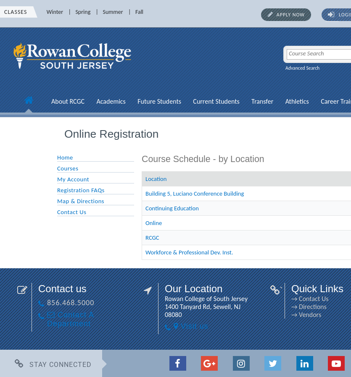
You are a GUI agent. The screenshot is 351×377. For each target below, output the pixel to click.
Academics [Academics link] (110, 101)
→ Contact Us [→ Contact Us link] (309, 299)
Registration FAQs (81, 190)
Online (153, 223)
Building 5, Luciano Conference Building (194, 193)
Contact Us (71, 212)
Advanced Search (302, 68)
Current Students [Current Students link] (216, 101)
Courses (67, 168)
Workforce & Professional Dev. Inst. (189, 252)
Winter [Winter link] (55, 12)
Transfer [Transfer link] (262, 101)
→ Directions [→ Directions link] (309, 307)
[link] (74, 73)
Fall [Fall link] (139, 12)
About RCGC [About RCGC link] (67, 101)
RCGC (152, 237)
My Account (73, 179)
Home (65, 157)
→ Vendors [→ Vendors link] (306, 315)
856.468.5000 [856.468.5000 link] (70, 302)
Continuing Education (172, 208)
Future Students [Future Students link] (159, 101)
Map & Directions (80, 201)
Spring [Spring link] (82, 12)
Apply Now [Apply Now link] (291, 15)
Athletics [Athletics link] (297, 101)
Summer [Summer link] (113, 12)
